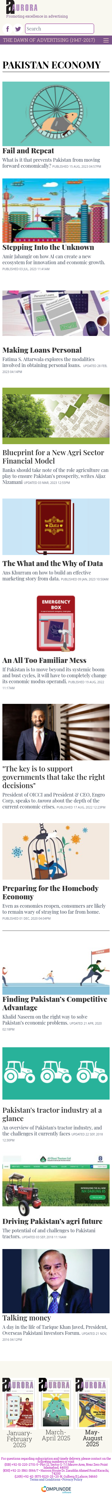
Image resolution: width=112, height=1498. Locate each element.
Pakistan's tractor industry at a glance (52, 1114)
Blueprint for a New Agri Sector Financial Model (53, 456)
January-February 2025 (19, 1439)
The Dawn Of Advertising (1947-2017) (49, 40)
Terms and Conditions (45, 1480)
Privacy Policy (72, 1480)
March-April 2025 (56, 1435)
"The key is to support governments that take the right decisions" (53, 777)
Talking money (26, 1317)
